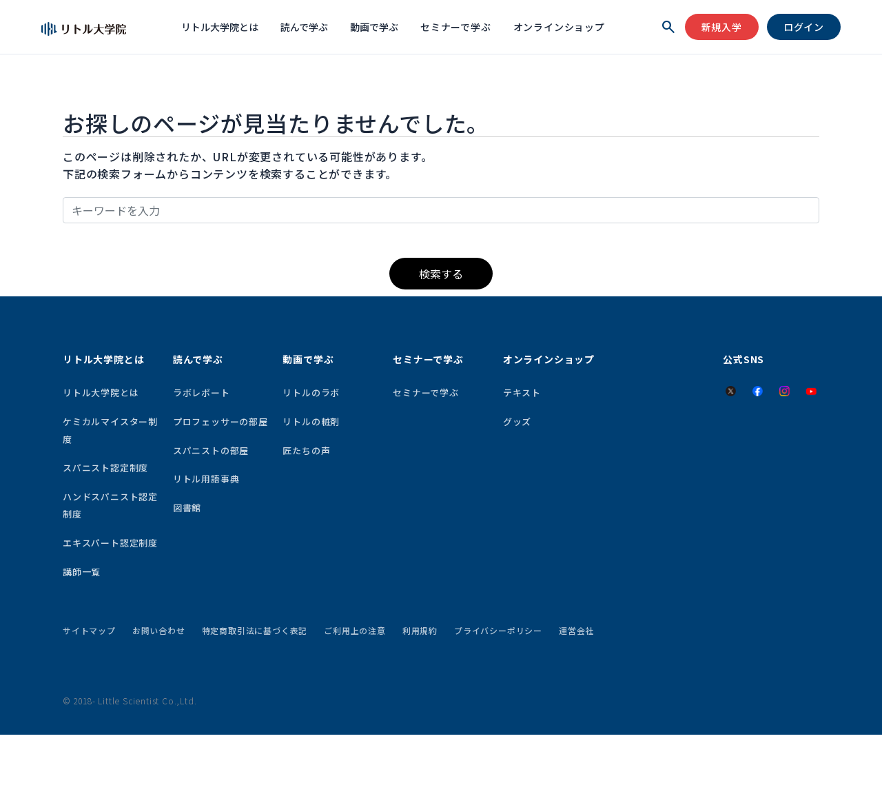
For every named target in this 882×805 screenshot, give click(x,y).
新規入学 (721, 27)
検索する (441, 273)
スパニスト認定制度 (105, 467)
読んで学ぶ (304, 27)
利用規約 (420, 630)
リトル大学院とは (219, 27)
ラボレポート (201, 392)
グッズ (517, 421)
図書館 (187, 507)
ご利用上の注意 (355, 630)
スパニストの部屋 (211, 450)
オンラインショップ (559, 27)
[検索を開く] (668, 27)
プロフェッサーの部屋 (220, 421)
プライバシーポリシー (498, 630)
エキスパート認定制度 (110, 542)
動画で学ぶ (374, 27)
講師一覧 (82, 571)
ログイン (803, 27)
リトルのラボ (311, 392)
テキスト (522, 392)
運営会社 (576, 630)
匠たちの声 (306, 450)
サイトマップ (89, 630)
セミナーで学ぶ (455, 27)
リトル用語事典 (206, 478)
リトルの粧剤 (311, 421)
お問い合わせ (158, 630)
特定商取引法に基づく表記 (255, 630)
